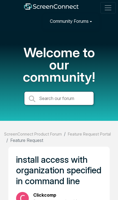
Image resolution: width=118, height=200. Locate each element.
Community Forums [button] (69, 21)
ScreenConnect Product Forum (33, 134)
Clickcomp (44, 195)
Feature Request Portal (89, 134)
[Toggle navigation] (108, 7)
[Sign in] (107, 21)
